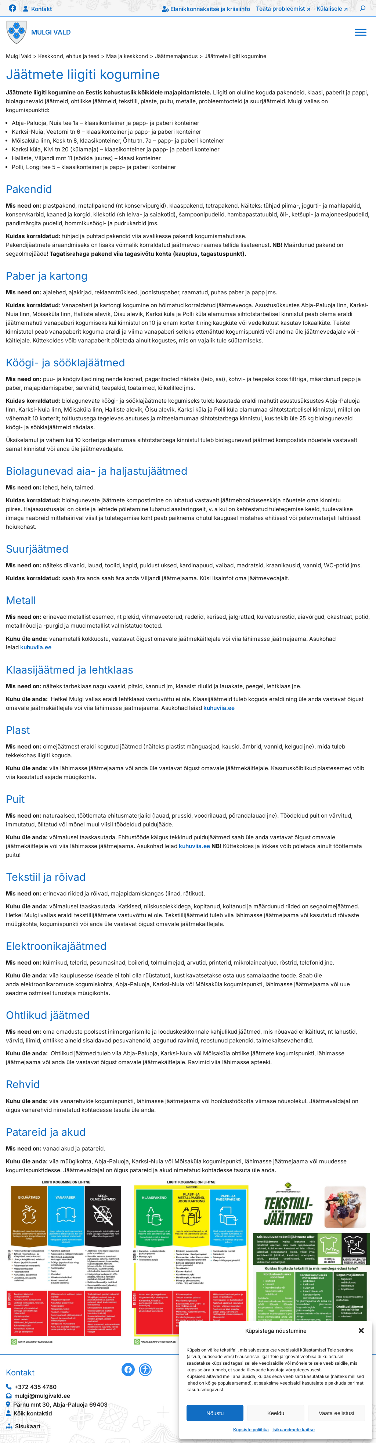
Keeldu (276, 1413)
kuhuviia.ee (35, 647)
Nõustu (215, 1413)
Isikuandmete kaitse (293, 1429)
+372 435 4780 (35, 1386)
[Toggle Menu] (360, 32)
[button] (361, 1330)
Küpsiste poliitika (251, 1429)
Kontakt (41, 9)
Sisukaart (27, 1426)
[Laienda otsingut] (362, 8)
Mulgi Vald (51, 32)
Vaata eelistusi (336, 1413)
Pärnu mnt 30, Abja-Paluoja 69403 (60, 1404)
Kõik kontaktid (33, 1413)
